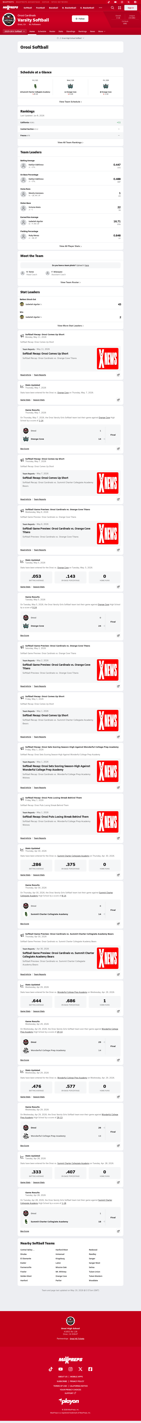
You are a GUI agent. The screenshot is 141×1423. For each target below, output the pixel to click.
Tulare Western (95, 1276)
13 (99, 1135)
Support (70, 1393)
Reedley (92, 1254)
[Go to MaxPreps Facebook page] (90, 1369)
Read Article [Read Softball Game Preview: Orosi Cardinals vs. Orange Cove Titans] (25, 549)
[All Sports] (100, 7)
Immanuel (60, 1254)
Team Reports (29, 349)
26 (99, 1127)
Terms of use (60, 1385)
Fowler (23, 1271)
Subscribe (62, 1381)
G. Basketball (87, 7)
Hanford (24, 1280)
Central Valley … (27, 1249)
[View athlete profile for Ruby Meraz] (70, 231)
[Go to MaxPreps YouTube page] (60, 1369)
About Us (62, 1376)
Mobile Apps (76, 1376)
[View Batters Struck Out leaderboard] (95, 304)
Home (32, 31)
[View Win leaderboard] (95, 317)
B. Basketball (69, 7)
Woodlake (93, 1280)
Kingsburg (60, 1258)
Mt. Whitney (61, 1271)
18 (99, 1221)
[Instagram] (122, 2)
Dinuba (23, 1254)
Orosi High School (70, 1323)
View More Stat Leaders (71, 325)
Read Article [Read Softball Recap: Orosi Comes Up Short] (25, 374)
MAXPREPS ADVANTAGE (28, 2)
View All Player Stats (70, 246)
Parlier (59, 1280)
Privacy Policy (77, 1381)
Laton (58, 1262)
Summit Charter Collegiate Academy (73, 856)
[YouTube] (115, 2)
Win (21, 312)
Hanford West (62, 1249)
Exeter (23, 1262)
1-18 (64, 1203)
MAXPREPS (8, 2)
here (87, 265)
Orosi (29, 430)
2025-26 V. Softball (15, 31)
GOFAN (45, 2)
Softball (28, 7)
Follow (80, 18)
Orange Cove (63, 392)
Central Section (27, 129)
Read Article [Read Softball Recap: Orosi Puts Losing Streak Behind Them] (25, 838)
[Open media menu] (119, 7)
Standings (70, 31)
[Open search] (112, 7)
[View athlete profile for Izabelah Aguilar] (70, 217)
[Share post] (118, 375)
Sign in (131, 7)
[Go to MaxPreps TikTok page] (50, 1369)
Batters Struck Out (28, 299)
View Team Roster (71, 282)
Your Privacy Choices (70, 1389)
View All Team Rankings (70, 142)
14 (99, 438)
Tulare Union (94, 1271)
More (101, 31)
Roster (52, 31)
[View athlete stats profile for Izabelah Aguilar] (45, 304)
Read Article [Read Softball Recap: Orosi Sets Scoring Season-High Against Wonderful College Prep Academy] (25, 787)
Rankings (82, 31)
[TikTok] (109, 2)
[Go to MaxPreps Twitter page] (80, 1369)
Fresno (23, 135)
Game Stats (25, 399)
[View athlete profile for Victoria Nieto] (70, 203)
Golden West (26, 1276)
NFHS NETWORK (59, 2)
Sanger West (94, 1262)
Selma (91, 1267)
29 (99, 1042)
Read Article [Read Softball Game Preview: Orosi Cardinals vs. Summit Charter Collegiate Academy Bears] (25, 974)
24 (99, 625)
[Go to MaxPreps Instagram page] (70, 1369)
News (92, 31)
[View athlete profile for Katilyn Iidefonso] (70, 160)
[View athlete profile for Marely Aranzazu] (70, 189)
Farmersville (25, 1267)
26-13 (60, 1117)
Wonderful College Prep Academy (72, 992)
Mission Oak (61, 1267)
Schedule (42, 31)
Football (40, 7)
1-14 (41, 420)
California (24, 122)
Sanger (92, 1258)
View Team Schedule (70, 101)
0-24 (34, 607)
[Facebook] (135, 2)
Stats (61, 31)
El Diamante (25, 1258)
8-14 (64, 895)
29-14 (60, 1032)
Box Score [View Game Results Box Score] (24, 448)
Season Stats (39, 399)
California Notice (79, 1385)
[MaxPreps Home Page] (58, 38)
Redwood (93, 1249)
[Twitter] (129, 2)
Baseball (53, 7)
